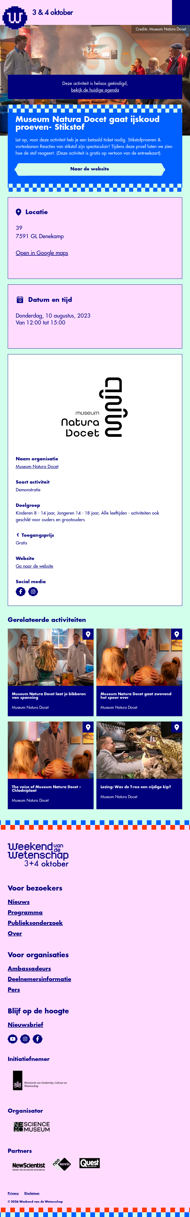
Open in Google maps (42, 253)
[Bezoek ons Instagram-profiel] (25, 1039)
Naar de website (89, 169)
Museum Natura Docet (37, 467)
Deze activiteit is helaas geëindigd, (95, 87)
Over (15, 933)
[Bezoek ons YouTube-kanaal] (12, 1039)
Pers (14, 990)
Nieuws (19, 902)
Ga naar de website (34, 566)
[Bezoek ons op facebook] (20, 591)
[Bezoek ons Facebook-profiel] (37, 1039)
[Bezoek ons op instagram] (33, 591)
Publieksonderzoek (35, 923)
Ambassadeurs (29, 969)
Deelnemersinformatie (39, 979)
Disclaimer (32, 1193)
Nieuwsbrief (25, 1025)
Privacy (13, 1193)
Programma (25, 912)
